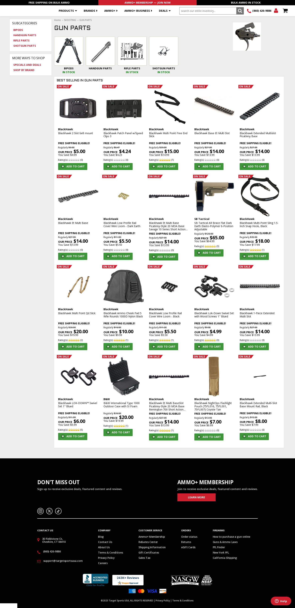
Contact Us (105, 542)
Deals (163, 10)
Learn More (196, 497)
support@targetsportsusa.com (63, 561)
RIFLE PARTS (21, 40)
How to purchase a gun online (231, 536)
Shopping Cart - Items (285, 10)
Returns (186, 542)
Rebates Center (148, 542)
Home (57, 20)
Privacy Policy (106, 558)
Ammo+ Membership (151, 536)
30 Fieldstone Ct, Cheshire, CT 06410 (54, 540)
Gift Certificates (148, 552)
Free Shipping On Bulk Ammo (49, 2)
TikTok (58, 511)
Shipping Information (152, 547)
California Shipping (225, 558)
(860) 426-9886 (261, 10)
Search (240, 11)
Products (66, 10)
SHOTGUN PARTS (24, 45)
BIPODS (18, 30)
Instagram (40, 511)
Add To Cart (75, 166)
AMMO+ (109, 10)
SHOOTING (70, 20)
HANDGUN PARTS (24, 35)
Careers (103, 563)
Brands (89, 10)
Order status (189, 536)
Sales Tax (144, 558)
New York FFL (221, 552)
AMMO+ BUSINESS (137, 10)
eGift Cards (188, 547)
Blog (101, 536)
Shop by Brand (23, 70)
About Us (103, 547)
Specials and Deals (27, 65)
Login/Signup (276, 10)
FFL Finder (219, 547)
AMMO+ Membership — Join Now (148, 2)
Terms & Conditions (110, 552)
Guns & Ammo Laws (225, 542)
